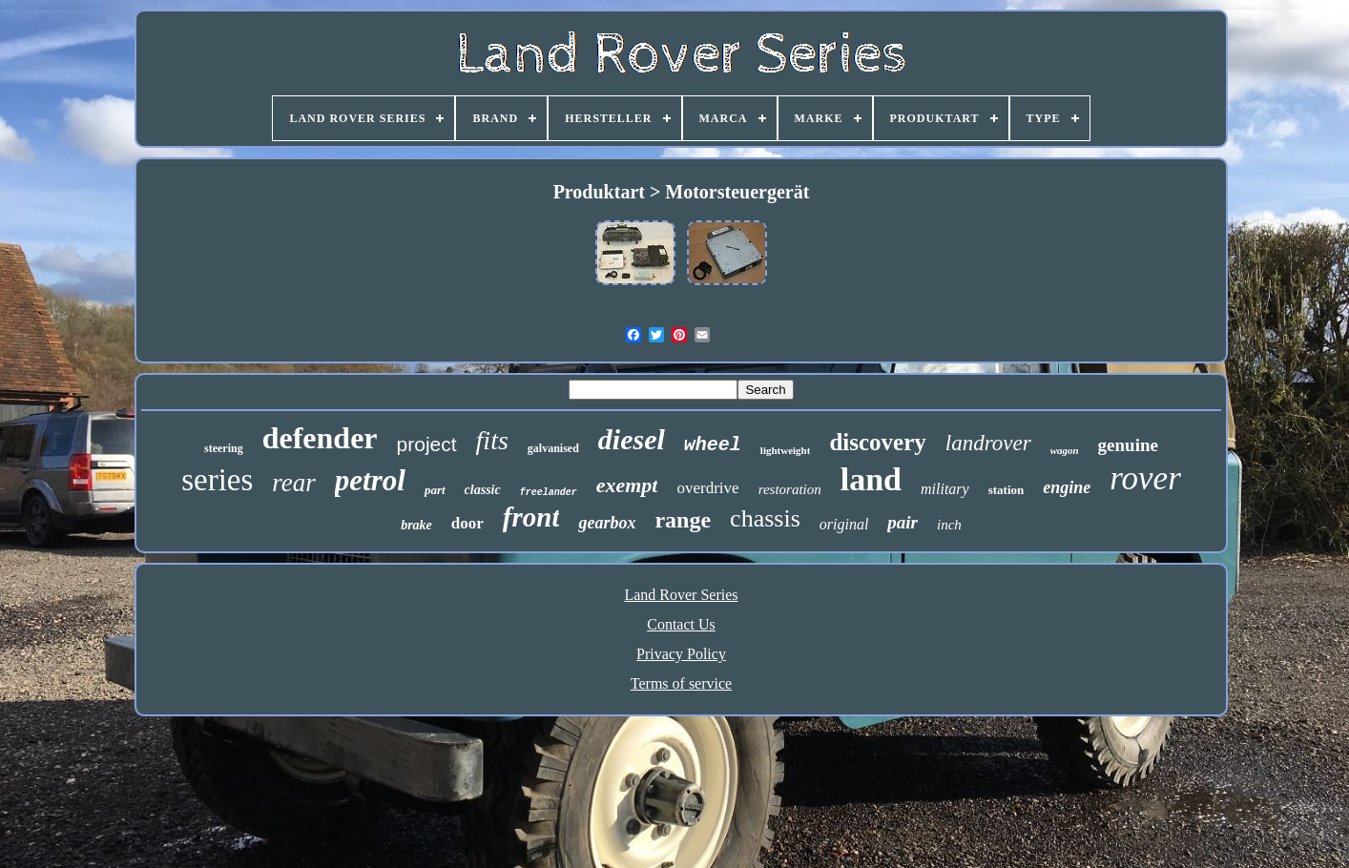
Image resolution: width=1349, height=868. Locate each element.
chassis (765, 518)
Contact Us (681, 624)
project (427, 444)
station (1006, 490)
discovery (877, 442)
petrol (370, 480)
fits (492, 440)
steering (223, 448)
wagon (1064, 450)
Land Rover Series (680, 595)
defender (320, 438)
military (945, 489)
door (467, 523)
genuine (1128, 445)
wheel (712, 445)
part (435, 490)
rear (294, 482)
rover (1145, 478)
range (682, 519)
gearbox (606, 522)
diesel (631, 439)
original (844, 524)
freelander (548, 492)
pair (902, 522)
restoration (789, 489)
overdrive (707, 488)
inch (949, 524)
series (217, 480)
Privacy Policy (681, 654)
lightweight (785, 450)
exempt (627, 485)
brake (416, 525)
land (871, 479)
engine (1066, 487)
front (531, 517)
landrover (988, 443)
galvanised (553, 448)
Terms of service (681, 683)
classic (483, 490)
